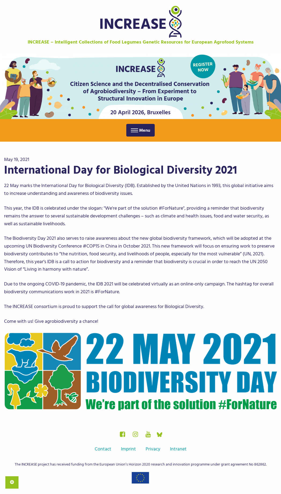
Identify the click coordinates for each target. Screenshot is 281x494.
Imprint (128, 449)
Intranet (178, 449)
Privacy (153, 449)
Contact (103, 449)
